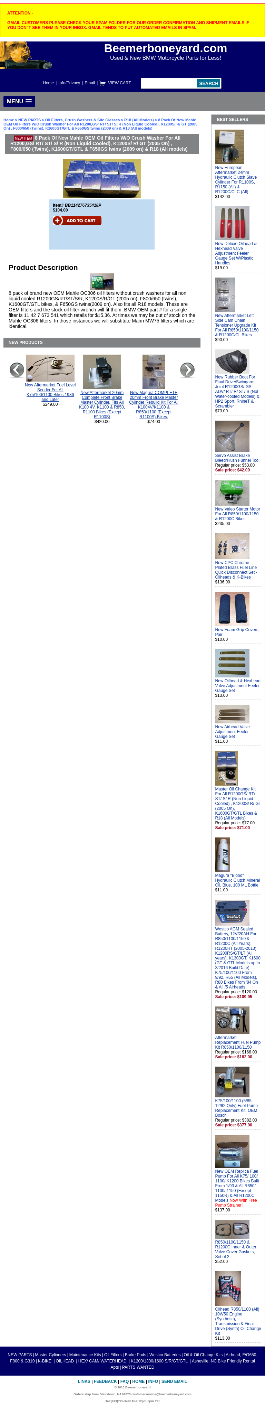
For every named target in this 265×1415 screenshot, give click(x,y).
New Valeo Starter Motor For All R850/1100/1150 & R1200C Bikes (237, 514)
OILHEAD (65, 1361)
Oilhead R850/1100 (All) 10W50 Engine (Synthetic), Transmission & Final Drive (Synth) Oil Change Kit (238, 1321)
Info (153, 1381)
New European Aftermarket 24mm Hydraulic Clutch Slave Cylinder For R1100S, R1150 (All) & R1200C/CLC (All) (236, 179)
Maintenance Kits (85, 1354)
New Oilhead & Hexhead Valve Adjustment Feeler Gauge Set (237, 685)
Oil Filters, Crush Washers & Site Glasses (82, 120)
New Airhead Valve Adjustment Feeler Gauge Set (232, 731)
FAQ (124, 1381)
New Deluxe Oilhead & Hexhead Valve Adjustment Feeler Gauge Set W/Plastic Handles (236, 253)
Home (48, 83)
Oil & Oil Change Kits (203, 1354)
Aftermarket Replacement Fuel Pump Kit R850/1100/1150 (238, 1042)
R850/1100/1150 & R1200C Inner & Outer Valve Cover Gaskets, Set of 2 (235, 1249)
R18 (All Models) (139, 120)
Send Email (174, 1381)
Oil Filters (113, 1354)
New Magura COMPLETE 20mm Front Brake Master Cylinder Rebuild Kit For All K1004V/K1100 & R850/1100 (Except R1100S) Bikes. (153, 404)
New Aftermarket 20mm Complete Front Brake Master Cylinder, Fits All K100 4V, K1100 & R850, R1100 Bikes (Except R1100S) (102, 404)
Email (90, 83)
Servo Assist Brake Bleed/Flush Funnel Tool (237, 458)
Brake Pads (135, 1354)
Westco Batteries (164, 1354)
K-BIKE (45, 1361)
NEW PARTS (29, 120)
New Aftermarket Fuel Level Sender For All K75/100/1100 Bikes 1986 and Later (50, 392)
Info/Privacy (69, 83)
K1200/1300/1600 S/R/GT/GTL (160, 1361)
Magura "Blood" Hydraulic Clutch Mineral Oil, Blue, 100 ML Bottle (237, 880)
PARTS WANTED (138, 1367)
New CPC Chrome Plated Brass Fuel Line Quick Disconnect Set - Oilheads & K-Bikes (236, 570)
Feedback (105, 1381)
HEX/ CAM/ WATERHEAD (103, 1361)
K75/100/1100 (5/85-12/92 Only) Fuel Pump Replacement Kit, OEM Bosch (236, 1108)
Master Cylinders (50, 1354)
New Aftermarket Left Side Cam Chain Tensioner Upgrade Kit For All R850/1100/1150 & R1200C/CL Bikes (236, 325)
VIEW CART (119, 83)
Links (84, 1381)
